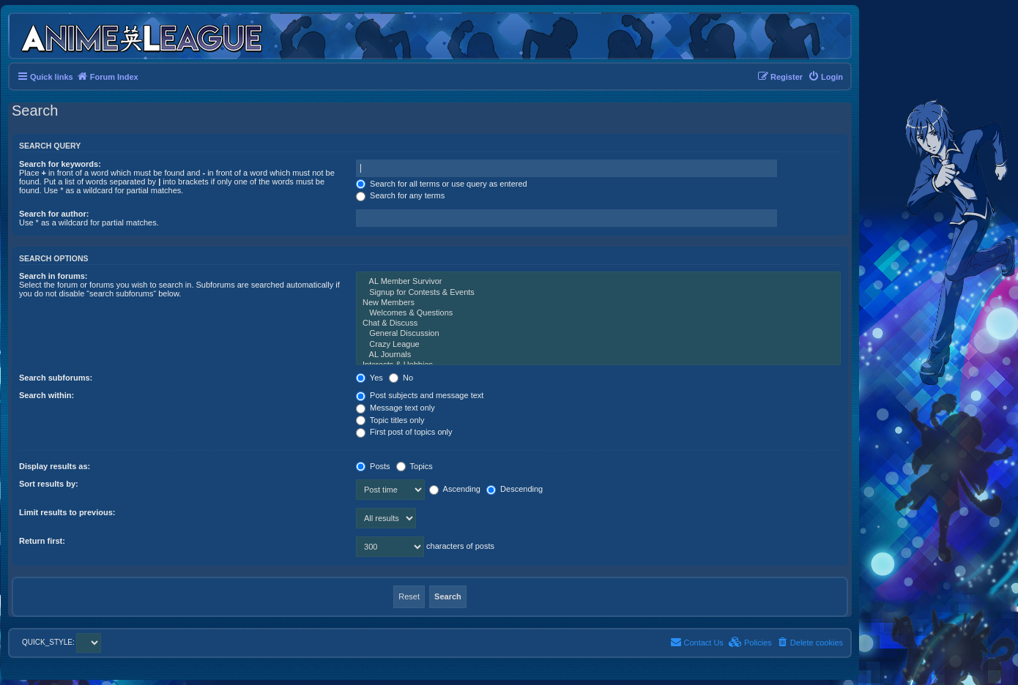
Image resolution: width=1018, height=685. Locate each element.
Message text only (395, 407)
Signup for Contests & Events (598, 293)
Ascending (454, 488)
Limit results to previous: (67, 512)
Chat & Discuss (598, 323)
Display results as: (54, 466)
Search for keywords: (60, 164)
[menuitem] (825, 77)
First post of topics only (404, 431)
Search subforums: (55, 377)
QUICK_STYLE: (61, 642)
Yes (369, 377)
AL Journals (598, 355)
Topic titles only (390, 420)
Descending (514, 488)
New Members (598, 303)
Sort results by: (48, 483)
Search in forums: (53, 276)
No (401, 377)
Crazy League (598, 345)
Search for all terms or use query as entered (441, 183)
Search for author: (54, 213)
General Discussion (598, 334)
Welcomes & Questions (598, 313)
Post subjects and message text (419, 395)
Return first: (42, 540)
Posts (373, 466)
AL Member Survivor (598, 282)
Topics (414, 466)
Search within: (46, 395)
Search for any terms (400, 195)
